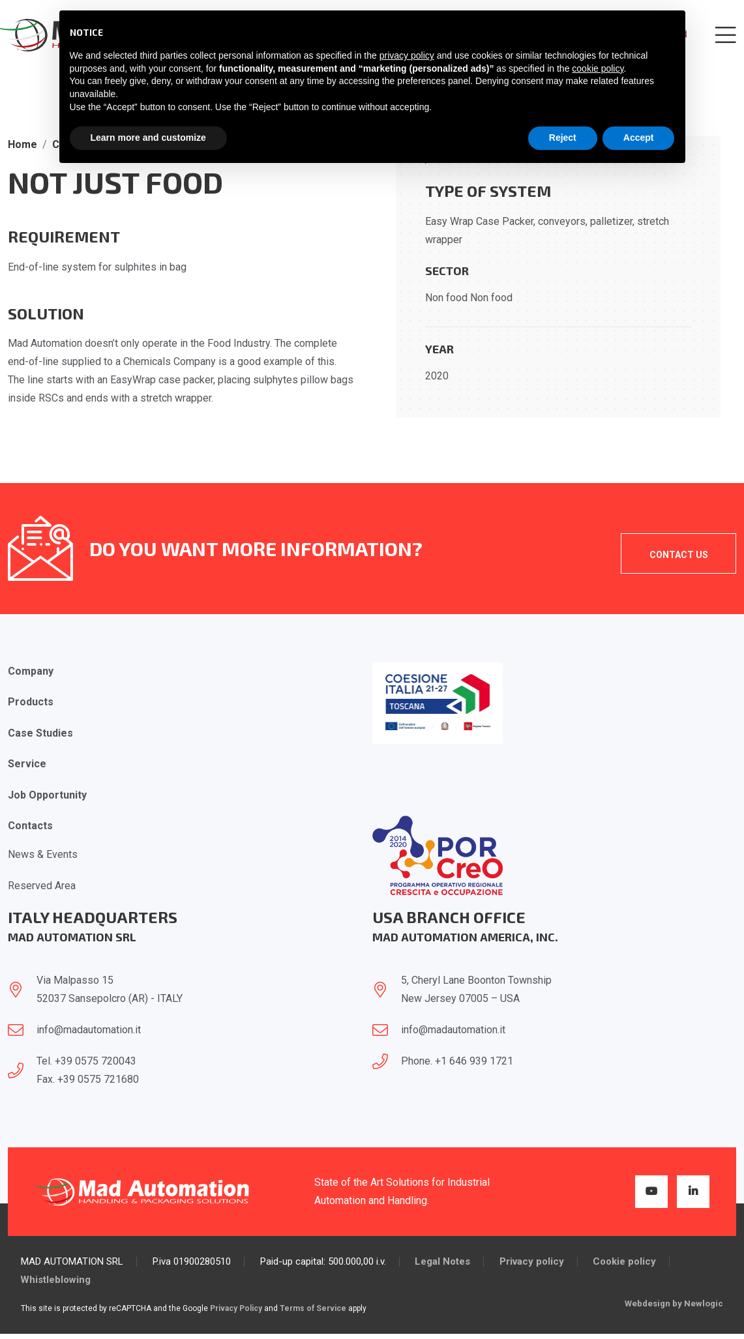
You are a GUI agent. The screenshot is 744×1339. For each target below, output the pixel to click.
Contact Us (678, 555)
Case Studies (40, 734)
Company (30, 671)
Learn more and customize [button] (148, 137)
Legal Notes (443, 1264)
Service (27, 765)
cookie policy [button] (597, 68)
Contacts (30, 827)
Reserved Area (42, 887)
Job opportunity (47, 796)
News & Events (43, 856)
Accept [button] (638, 137)
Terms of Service (313, 1311)
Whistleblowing (56, 1283)
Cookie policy (625, 1264)
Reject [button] (562, 137)
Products (30, 702)
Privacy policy (532, 1264)
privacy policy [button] (406, 55)
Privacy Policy (236, 1311)
